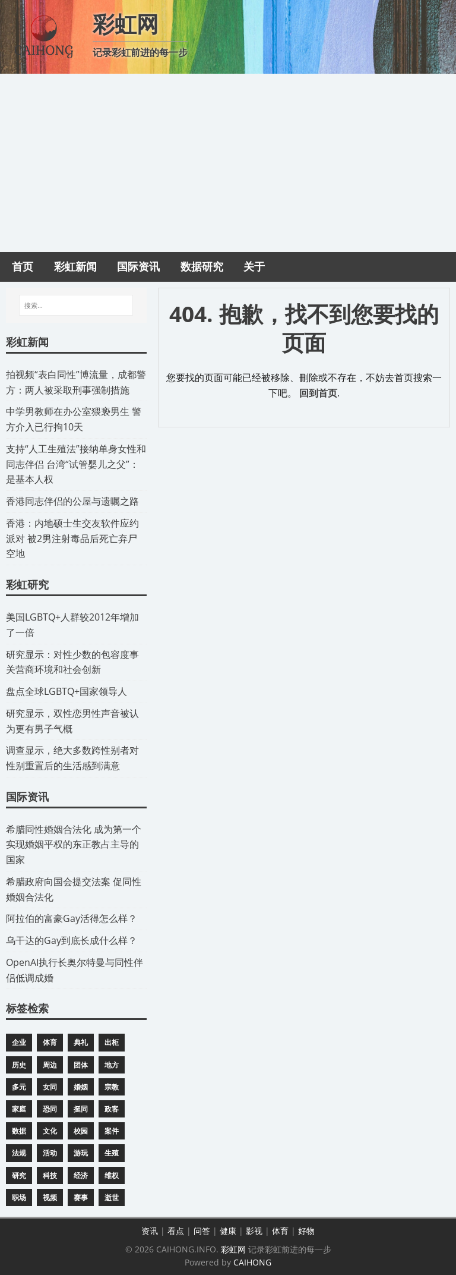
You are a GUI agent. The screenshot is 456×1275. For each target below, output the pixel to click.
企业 (19, 1042)
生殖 (111, 1153)
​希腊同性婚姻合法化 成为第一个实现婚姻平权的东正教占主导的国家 (73, 845)
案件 (111, 1131)
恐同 (50, 1109)
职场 (19, 1197)
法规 (19, 1153)
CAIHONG (252, 1262)
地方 (111, 1065)
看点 (175, 1230)
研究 (19, 1175)
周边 (50, 1065)
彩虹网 (233, 1249)
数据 (19, 1131)
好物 (306, 1230)
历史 (19, 1065)
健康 (228, 1230)
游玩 (81, 1153)
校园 (81, 1131)
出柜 (111, 1042)
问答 (202, 1230)
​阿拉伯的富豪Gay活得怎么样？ (71, 918)
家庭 (19, 1109)
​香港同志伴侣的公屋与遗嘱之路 (72, 501)
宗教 (111, 1087)
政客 (111, 1109)
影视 (254, 1230)
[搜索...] (76, 305)
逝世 (111, 1197)
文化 (50, 1131)
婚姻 (81, 1087)
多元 (19, 1087)
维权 (111, 1175)
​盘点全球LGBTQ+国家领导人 (66, 691)
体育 (50, 1042)
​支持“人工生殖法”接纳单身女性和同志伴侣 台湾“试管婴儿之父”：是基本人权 (76, 464)
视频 (50, 1197)
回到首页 (318, 392)
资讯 (149, 1230)
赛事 (81, 1197)
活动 (50, 1153)
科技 (50, 1175)
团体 (81, 1065)
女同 (50, 1087)
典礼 (81, 1042)
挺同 (81, 1109)
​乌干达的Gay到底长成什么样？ (71, 940)
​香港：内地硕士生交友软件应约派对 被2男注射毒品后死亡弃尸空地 (72, 539)
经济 (81, 1175)
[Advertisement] (228, 163)
